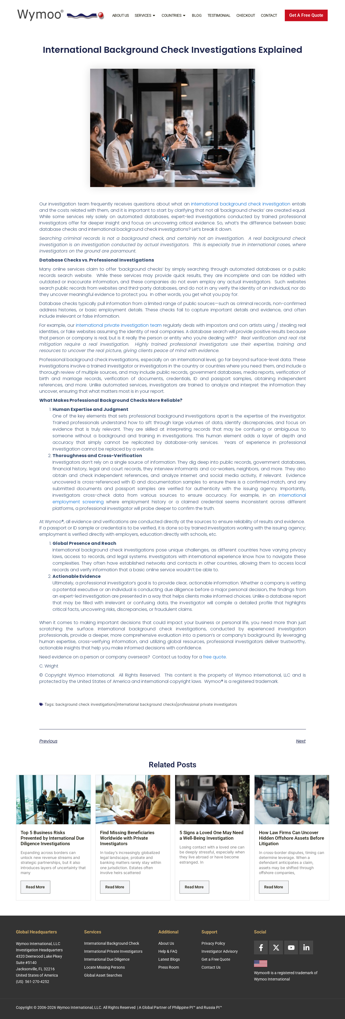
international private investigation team (119, 325)
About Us (120, 15)
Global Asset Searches (103, 975)
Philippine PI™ (183, 1007)
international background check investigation (240, 204)
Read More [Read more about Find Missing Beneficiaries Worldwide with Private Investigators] (114, 887)
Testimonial (219, 15)
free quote (214, 657)
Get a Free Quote (216, 959)
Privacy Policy (213, 943)
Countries (174, 15)
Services (145, 15)
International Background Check (111, 943)
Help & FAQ (167, 951)
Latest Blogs (169, 959)
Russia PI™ (213, 1007)
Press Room (168, 967)
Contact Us (211, 967)
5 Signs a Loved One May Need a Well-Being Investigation (212, 835)
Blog (197, 15)
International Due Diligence (106, 959)
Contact (269, 15)
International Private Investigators (113, 951)
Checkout (245, 15)
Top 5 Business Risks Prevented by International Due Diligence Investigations (52, 838)
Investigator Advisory (220, 951)
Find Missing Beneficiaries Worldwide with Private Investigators (127, 838)
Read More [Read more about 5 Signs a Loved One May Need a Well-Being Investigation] (194, 887)
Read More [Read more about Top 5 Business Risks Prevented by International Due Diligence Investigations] (35, 887)
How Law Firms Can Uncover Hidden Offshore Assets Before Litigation (291, 838)
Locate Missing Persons (104, 967)
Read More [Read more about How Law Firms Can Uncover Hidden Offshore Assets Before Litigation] (273, 887)
